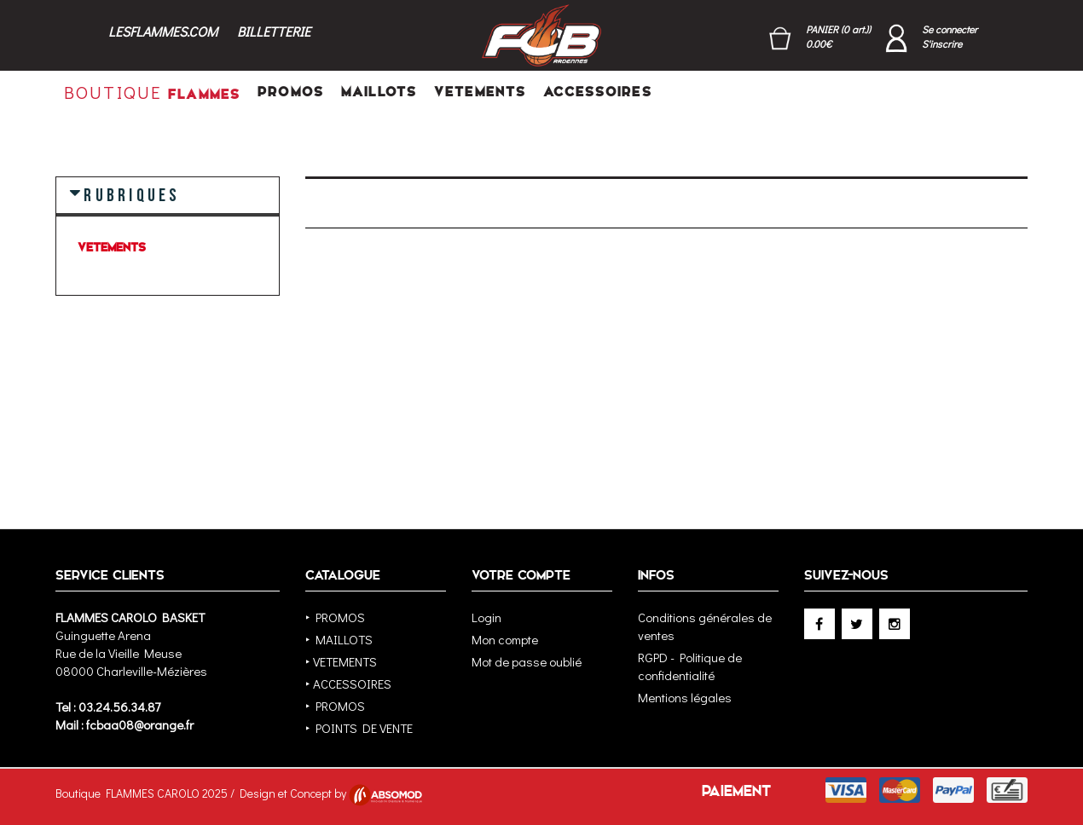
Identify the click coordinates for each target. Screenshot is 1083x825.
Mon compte (505, 639)
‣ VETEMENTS (341, 661)
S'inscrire (942, 43)
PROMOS (291, 92)
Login (486, 617)
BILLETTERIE (273, 31)
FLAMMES (152, 92)
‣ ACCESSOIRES (348, 683)
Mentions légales (685, 697)
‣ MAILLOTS (339, 639)
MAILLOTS (379, 92)
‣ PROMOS (335, 617)
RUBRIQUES (132, 194)
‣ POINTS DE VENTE (359, 727)
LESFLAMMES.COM (162, 31)
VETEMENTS (480, 92)
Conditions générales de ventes (705, 626)
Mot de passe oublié (527, 661)
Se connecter (949, 29)
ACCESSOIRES (597, 92)
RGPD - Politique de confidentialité (690, 666)
